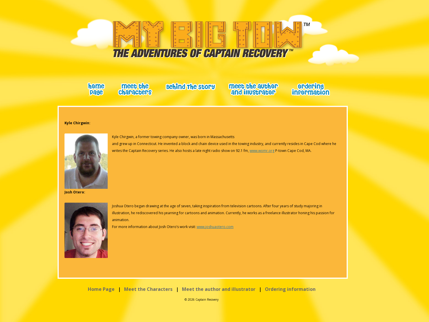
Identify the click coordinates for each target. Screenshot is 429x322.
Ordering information (290, 289)
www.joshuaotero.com (215, 226)
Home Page (101, 289)
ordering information (310, 89)
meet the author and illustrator (253, 89)
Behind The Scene (190, 86)
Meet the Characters (148, 289)
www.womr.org (262, 150)
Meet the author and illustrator (218, 289)
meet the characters (135, 89)
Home (96, 89)
